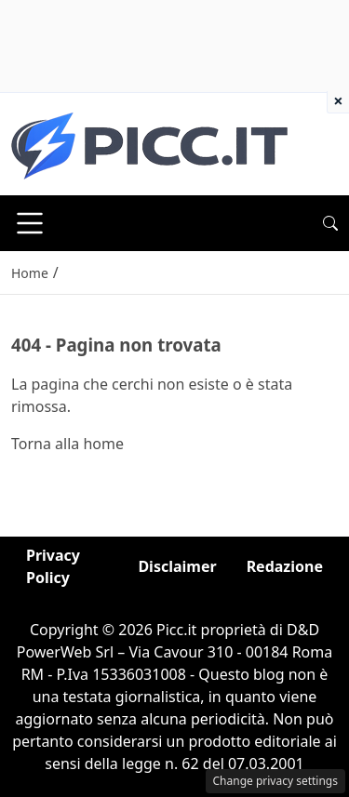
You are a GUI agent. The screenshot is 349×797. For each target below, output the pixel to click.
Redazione (285, 566)
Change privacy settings (276, 781)
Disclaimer (177, 566)
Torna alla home (67, 443)
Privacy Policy (53, 566)
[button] (330, 223)
